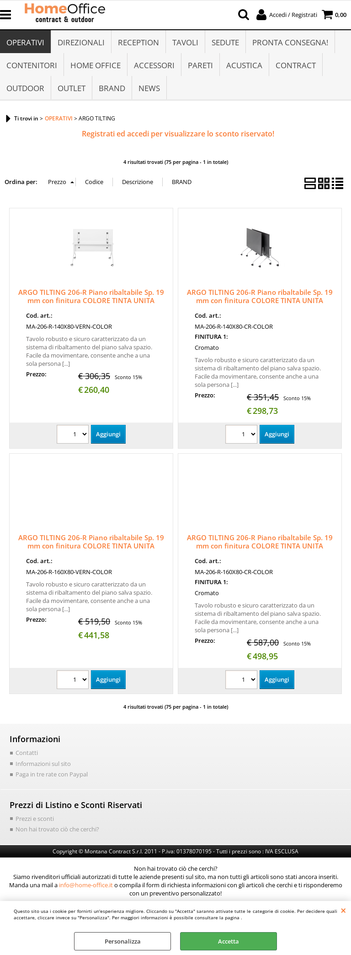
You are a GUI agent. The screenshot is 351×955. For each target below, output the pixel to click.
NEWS (149, 88)
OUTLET (71, 88)
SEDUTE (225, 42)
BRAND (112, 88)
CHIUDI (343, 910)
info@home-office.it (86, 885)
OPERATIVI (25, 42)
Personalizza (123, 941)
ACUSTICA (244, 65)
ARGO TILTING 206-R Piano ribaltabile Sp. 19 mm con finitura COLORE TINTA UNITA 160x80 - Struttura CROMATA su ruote (260, 546)
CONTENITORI (31, 65)
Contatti (27, 753)
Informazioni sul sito (43, 764)
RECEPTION (138, 42)
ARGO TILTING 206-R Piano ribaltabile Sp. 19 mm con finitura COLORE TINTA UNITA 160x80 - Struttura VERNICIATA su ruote (91, 546)
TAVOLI (185, 42)
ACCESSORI (154, 65)
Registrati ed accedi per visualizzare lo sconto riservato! (178, 134)
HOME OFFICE (95, 65)
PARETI (200, 65)
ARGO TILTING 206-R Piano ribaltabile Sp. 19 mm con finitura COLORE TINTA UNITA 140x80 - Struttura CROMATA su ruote (260, 300)
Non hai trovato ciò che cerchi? (57, 829)
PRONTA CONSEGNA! (290, 42)
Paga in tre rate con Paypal (52, 774)
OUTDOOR (25, 88)
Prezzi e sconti (35, 818)
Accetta (228, 941)
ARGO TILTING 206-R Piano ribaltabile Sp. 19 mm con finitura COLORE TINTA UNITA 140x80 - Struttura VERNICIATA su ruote (91, 300)
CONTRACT (296, 65)
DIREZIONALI (81, 42)
